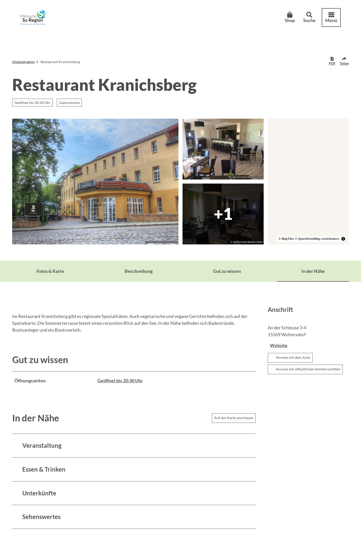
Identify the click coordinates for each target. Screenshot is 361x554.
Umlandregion (23, 62)
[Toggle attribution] (343, 239)
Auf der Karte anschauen (233, 418)
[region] (308, 181)
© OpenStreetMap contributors (317, 239)
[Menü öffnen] (331, 17)
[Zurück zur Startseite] (33, 17)
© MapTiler (286, 239)
